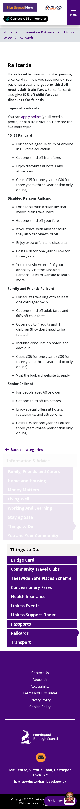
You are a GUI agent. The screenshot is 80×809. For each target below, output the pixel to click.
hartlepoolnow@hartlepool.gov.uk (40, 781)
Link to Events (25, 605)
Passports (21, 624)
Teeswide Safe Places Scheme (41, 578)
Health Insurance (28, 596)
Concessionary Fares (31, 587)
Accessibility (40, 686)
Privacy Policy (40, 700)
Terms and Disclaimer (40, 693)
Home (8, 32)
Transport (21, 642)
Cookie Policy (40, 706)
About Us (40, 679)
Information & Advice (38, 32)
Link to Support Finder (33, 614)
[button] (60, 801)
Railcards (27, 38)
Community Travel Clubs (35, 569)
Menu (73, 13)
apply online (31, 116)
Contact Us (40, 672)
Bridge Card (22, 560)
